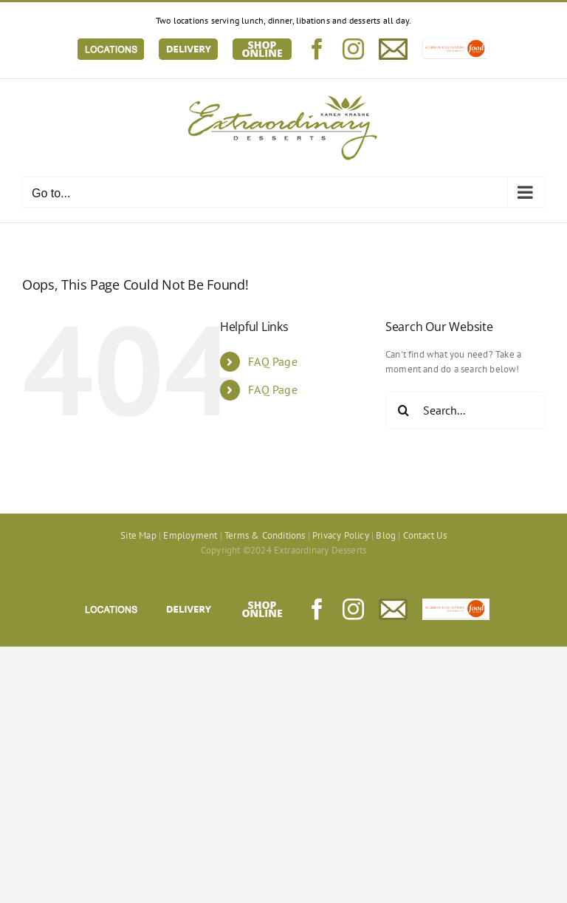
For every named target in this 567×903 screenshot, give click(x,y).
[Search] (403, 410)
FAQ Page (273, 361)
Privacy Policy (340, 535)
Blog (386, 535)
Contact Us (425, 535)
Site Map (138, 535)
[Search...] (465, 410)
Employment (190, 535)
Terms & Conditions (265, 535)
